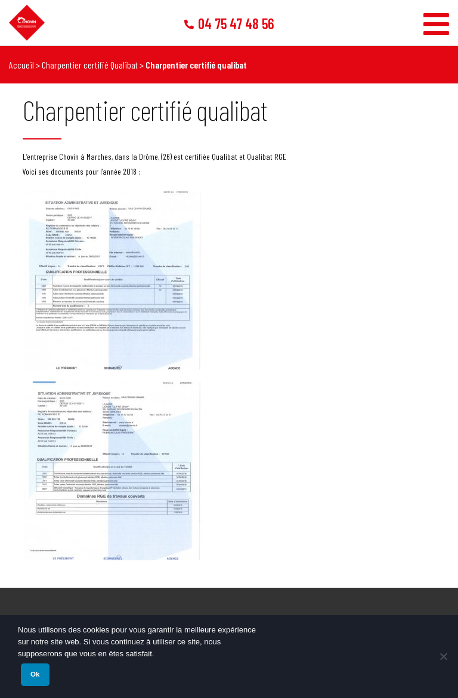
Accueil (21, 64)
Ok (34, 674)
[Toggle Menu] (436, 19)
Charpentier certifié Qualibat (90, 64)
